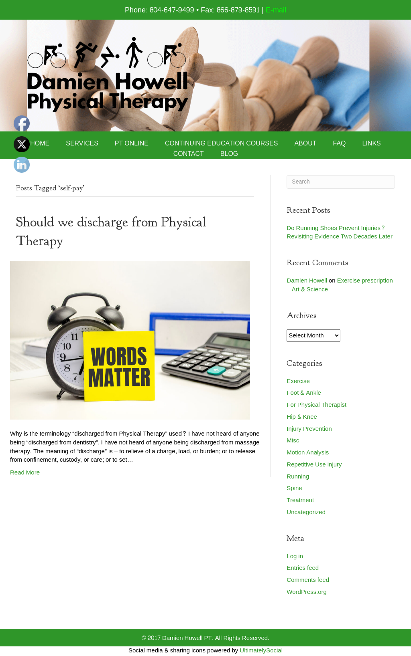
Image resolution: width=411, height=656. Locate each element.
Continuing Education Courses (221, 143)
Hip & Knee (302, 417)
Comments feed (308, 580)
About (305, 143)
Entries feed (303, 568)
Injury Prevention (309, 429)
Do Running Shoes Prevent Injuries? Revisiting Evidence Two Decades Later (340, 232)
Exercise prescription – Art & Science (340, 285)
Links (371, 143)
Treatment (300, 500)
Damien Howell (307, 280)
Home (39, 143)
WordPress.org (307, 592)
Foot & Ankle (304, 393)
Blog (229, 154)
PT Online (132, 143)
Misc (293, 440)
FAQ (339, 143)
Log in (295, 556)
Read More (25, 472)
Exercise (298, 381)
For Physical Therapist (316, 405)
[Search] (341, 182)
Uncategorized (306, 512)
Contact (188, 154)
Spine (294, 488)
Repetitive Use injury (314, 464)
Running (298, 476)
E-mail (276, 10)
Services (82, 143)
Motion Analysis (308, 452)
